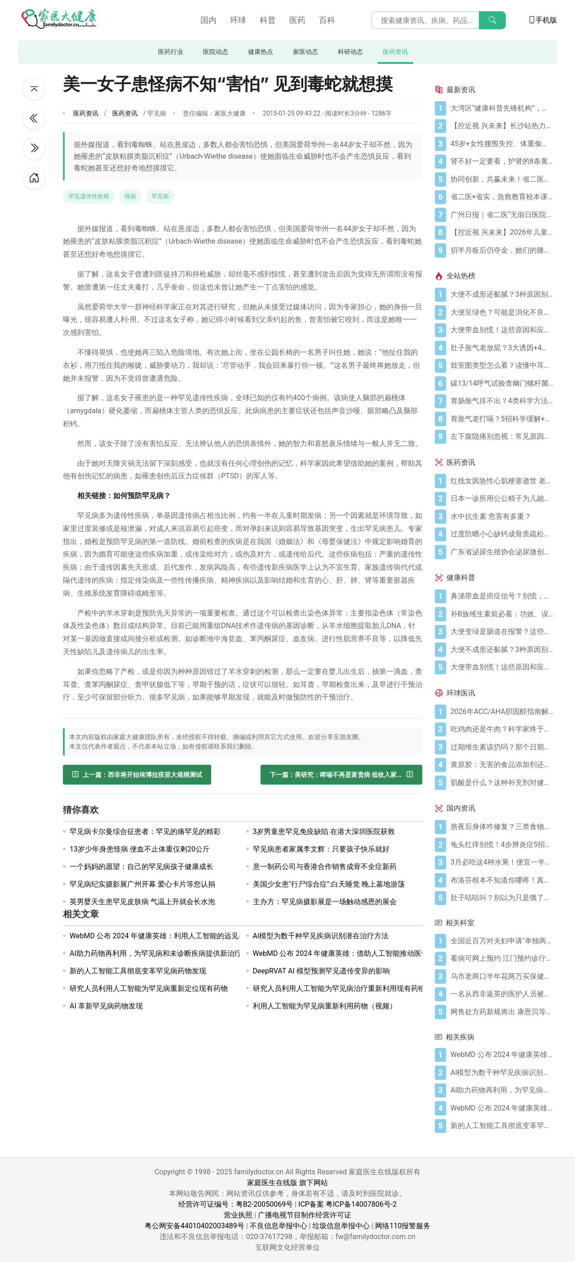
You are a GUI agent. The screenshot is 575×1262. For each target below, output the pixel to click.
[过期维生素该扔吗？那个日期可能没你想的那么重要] (502, 747)
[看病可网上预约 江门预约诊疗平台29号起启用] (502, 958)
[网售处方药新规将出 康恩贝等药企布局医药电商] (502, 1012)
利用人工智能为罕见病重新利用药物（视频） (325, 1006)
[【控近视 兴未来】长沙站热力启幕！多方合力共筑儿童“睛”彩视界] (502, 125)
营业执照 (238, 1215)
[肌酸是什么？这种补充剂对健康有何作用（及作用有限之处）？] (502, 782)
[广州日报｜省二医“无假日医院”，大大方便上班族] (502, 215)
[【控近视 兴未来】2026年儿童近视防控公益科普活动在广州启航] (502, 232)
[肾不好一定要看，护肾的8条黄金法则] (502, 161)
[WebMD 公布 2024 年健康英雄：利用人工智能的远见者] (502, 1054)
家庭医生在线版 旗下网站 (287, 1182)
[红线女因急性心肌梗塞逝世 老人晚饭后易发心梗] (502, 481)
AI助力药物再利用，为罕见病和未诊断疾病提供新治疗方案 (163, 953)
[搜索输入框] (438, 20)
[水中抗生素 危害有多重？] (502, 516)
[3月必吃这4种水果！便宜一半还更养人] (502, 862)
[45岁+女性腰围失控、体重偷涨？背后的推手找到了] (502, 143)
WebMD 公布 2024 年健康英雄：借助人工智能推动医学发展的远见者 (362, 953)
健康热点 (260, 52)
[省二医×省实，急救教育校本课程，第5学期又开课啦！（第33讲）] (502, 197)
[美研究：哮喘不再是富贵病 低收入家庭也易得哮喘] (341, 775)
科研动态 (350, 52)
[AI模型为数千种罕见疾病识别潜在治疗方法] (502, 1072)
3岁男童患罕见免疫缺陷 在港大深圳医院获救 (324, 831)
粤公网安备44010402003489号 (194, 1226)
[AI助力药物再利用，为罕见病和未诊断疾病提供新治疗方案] (502, 1090)
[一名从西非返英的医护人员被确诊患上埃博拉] (502, 994)
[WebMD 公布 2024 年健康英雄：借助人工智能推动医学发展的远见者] (502, 1108)
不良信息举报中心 (278, 1226)
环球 (238, 20)
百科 (327, 20)
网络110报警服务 (402, 1226)
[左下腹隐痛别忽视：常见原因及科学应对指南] (502, 436)
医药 (297, 20)
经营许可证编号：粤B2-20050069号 (235, 1204)
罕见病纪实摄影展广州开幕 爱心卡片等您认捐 (142, 884)
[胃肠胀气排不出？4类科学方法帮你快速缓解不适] (502, 401)
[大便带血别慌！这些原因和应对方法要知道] (502, 330)
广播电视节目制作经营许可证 (304, 1215)
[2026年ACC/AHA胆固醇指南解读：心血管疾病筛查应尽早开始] (502, 711)
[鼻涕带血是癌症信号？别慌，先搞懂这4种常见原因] (502, 596)
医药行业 (170, 52)
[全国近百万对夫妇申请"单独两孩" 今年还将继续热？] (502, 941)
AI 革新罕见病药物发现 (106, 1006)
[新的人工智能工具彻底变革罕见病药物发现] (502, 1125)
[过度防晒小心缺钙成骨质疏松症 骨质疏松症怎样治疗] (502, 534)
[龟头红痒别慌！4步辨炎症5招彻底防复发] (502, 844)
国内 (208, 20)
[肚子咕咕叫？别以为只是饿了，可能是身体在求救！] (502, 897)
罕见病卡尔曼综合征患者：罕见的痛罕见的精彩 (145, 831)
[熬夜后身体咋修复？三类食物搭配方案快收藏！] (502, 826)
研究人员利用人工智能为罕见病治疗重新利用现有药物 (339, 988)
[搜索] (492, 20)
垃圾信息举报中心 (341, 1226)
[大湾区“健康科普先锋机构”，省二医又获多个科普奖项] (502, 108)
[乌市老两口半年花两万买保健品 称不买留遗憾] (502, 976)
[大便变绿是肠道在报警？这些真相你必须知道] (502, 631)
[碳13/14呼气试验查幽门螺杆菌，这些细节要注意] (502, 383)
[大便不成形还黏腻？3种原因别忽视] (502, 294)
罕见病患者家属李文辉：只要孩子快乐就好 (321, 849)
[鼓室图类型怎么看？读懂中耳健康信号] (502, 365)
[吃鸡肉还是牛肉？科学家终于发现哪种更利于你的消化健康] (502, 729)
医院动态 (215, 52)
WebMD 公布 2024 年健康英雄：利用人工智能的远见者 (158, 936)
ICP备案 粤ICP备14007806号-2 (347, 1204)
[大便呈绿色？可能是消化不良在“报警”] (502, 312)
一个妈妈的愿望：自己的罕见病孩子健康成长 (141, 866)
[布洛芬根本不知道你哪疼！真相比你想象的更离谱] (502, 880)
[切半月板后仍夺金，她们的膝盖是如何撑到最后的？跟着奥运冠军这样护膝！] (502, 250)
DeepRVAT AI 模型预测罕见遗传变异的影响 (321, 971)
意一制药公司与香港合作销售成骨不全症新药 (325, 866)
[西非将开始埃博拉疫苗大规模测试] (137, 775)
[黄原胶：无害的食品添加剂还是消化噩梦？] (502, 764)
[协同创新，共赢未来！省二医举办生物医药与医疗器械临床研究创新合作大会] (502, 179)
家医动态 (305, 52)
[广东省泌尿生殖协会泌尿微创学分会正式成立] (502, 552)
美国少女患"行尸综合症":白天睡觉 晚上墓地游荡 (329, 884)
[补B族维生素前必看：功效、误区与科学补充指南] (502, 614)
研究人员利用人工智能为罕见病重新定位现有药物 (149, 988)
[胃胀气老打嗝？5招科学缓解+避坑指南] (502, 419)
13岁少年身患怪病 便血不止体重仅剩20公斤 (140, 849)
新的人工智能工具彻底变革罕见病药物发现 (138, 971)
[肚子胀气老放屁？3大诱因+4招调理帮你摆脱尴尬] (502, 348)
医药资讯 (395, 52)
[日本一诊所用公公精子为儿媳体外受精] (502, 498)
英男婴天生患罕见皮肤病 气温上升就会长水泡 (142, 901)
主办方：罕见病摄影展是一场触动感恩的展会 (325, 901)
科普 (268, 20)
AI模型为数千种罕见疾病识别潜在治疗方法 (321, 936)
